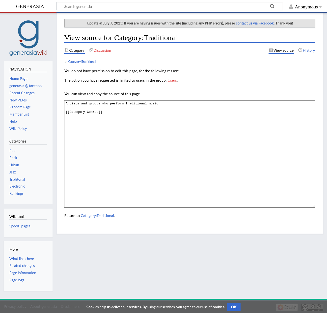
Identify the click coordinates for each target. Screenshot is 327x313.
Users (172, 80)
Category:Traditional (82, 62)
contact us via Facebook (255, 23)
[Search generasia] (170, 6)
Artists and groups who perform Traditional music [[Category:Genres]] (189, 154)
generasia (30, 6)
